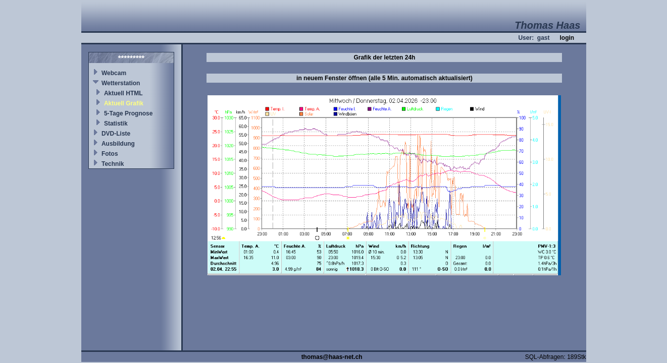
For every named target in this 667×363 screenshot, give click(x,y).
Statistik (116, 123)
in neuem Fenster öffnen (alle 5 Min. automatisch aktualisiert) (384, 78)
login (566, 37)
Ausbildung (118, 143)
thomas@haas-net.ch (332, 356)
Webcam (113, 73)
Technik (112, 163)
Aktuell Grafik (123, 103)
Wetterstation (120, 83)
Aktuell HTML (123, 93)
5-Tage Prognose (128, 113)
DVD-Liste (115, 133)
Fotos (109, 153)
